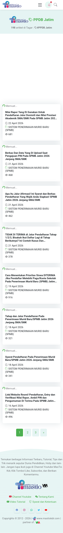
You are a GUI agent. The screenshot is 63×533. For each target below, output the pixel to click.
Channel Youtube (20, 496)
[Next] (43, 432)
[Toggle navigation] (40, 5)
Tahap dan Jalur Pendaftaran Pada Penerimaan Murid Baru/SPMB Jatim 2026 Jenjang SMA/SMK (29, 319)
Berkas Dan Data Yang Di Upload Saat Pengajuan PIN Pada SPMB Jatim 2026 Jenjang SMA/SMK (27, 156)
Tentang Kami (44, 496)
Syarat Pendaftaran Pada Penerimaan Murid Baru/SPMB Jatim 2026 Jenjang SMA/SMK (30, 358)
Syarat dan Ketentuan (42, 501)
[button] (48, 5)
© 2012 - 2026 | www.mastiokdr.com (37, 518)
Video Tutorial (16, 501)
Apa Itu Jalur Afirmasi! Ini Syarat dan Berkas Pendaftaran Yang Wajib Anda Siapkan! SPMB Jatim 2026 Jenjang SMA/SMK (31, 197)
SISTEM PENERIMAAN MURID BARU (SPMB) (27, 128)
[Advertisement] (31, 66)
